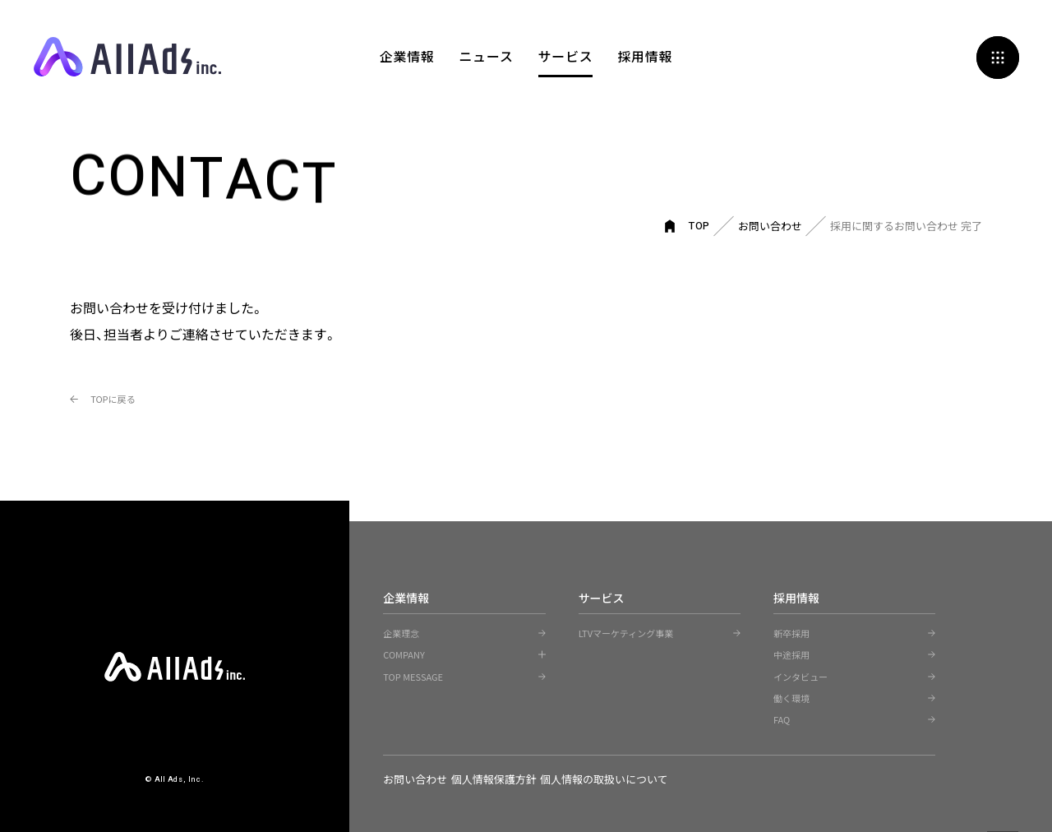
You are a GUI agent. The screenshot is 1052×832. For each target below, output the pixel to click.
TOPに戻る (135, 396)
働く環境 (791, 697)
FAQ (781, 718)
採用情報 (645, 57)
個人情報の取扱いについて (638, 778)
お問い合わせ (770, 225)
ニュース (486, 57)
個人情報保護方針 (510, 778)
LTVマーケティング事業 (626, 632)
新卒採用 (791, 632)
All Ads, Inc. (127, 57)
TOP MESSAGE (413, 675)
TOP (699, 225)
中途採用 (791, 653)
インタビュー (800, 675)
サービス (565, 57)
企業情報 (406, 57)
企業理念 (401, 632)
